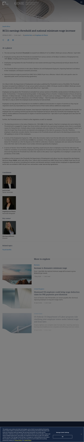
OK (62, 436)
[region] (42, 434)
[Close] (81, 434)
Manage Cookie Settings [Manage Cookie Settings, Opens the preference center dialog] (62, 432)
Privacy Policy (18, 440)
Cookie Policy (27, 440)
